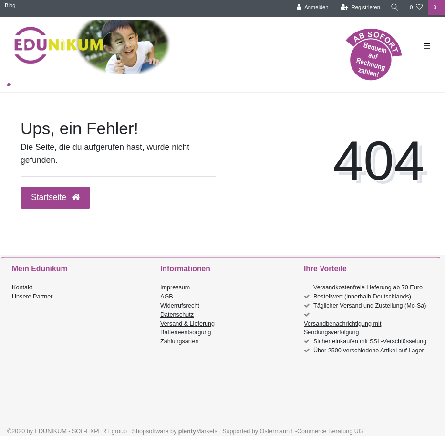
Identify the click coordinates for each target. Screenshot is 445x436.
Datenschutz (177, 314)
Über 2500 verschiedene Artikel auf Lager (368, 350)
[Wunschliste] (416, 7)
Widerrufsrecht (179, 305)
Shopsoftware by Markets (174, 431)
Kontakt (22, 287)
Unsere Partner (32, 296)
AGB (166, 296)
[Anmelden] (312, 7)
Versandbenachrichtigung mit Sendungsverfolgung (342, 328)
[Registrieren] (360, 7)
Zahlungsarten (179, 341)
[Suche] (394, 7)
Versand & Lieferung (187, 323)
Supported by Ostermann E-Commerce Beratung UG (292, 431)
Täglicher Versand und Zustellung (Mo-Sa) (369, 305)
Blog (10, 5)
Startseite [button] (55, 197)
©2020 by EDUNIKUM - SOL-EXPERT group (67, 431)
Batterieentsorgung (185, 332)
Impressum (175, 287)
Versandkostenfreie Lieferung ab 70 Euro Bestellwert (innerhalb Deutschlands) (368, 292)
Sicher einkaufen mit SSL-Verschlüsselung (369, 341)
